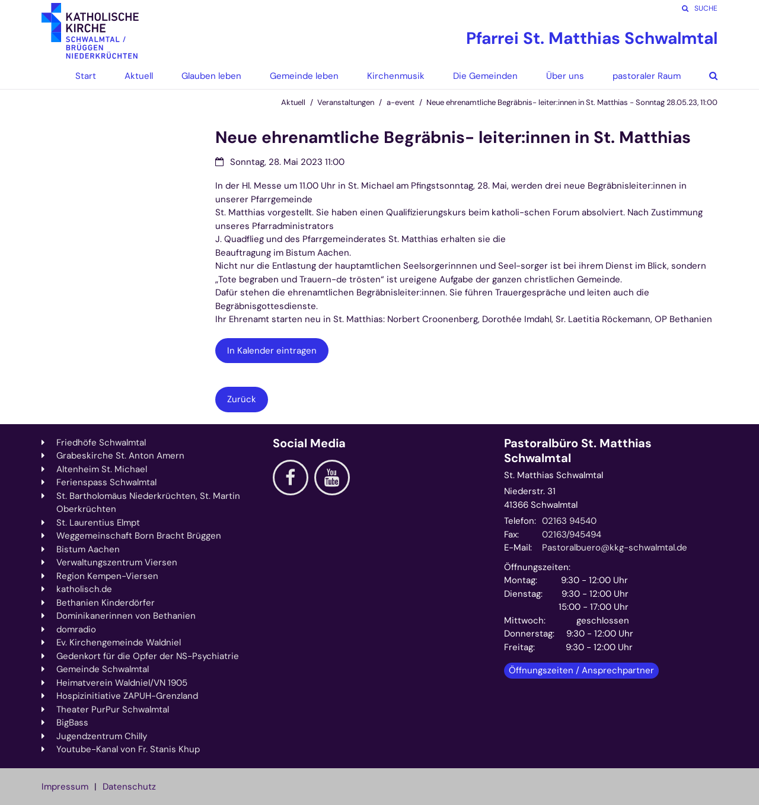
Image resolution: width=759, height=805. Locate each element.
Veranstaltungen (345, 102)
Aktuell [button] (139, 76)
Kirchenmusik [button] (396, 76)
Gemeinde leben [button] (304, 76)
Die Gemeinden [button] (485, 76)
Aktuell (293, 102)
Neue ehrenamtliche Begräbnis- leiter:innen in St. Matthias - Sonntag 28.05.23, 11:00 (571, 102)
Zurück (241, 399)
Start (85, 76)
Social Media (309, 443)
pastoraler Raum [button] (647, 76)
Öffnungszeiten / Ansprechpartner (581, 670)
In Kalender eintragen (272, 351)
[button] (704, 76)
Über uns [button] (565, 76)
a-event (400, 102)
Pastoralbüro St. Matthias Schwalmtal (578, 451)
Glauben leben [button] (211, 76)
